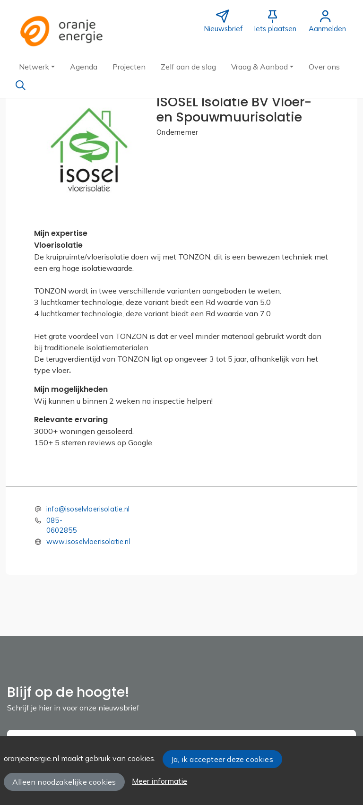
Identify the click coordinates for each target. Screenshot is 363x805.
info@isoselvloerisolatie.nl (88, 508)
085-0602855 (61, 525)
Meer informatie (159, 781)
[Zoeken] (20, 85)
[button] (36, 66)
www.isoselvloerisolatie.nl (88, 541)
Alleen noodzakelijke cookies (64, 782)
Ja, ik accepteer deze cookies (222, 759)
